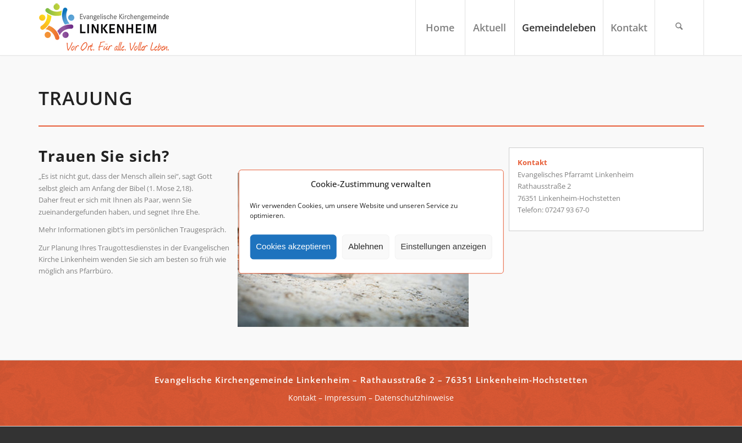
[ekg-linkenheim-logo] (107, 27)
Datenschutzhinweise (414, 397)
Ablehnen (365, 246)
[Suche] (679, 27)
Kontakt (302, 397)
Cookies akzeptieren (293, 246)
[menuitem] (440, 27)
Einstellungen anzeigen (443, 246)
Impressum (345, 397)
